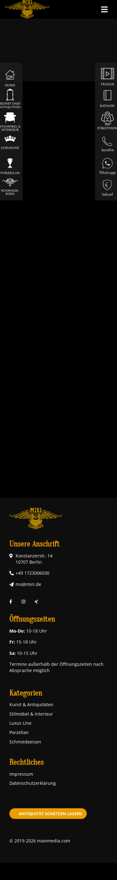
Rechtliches (26, 762)
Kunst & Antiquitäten (31, 704)
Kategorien (25, 693)
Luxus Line (20, 723)
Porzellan (19, 732)
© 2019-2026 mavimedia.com (39, 841)
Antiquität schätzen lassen (50, 813)
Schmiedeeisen (25, 742)
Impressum (21, 774)
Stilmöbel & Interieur (31, 714)
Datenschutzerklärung (32, 783)
